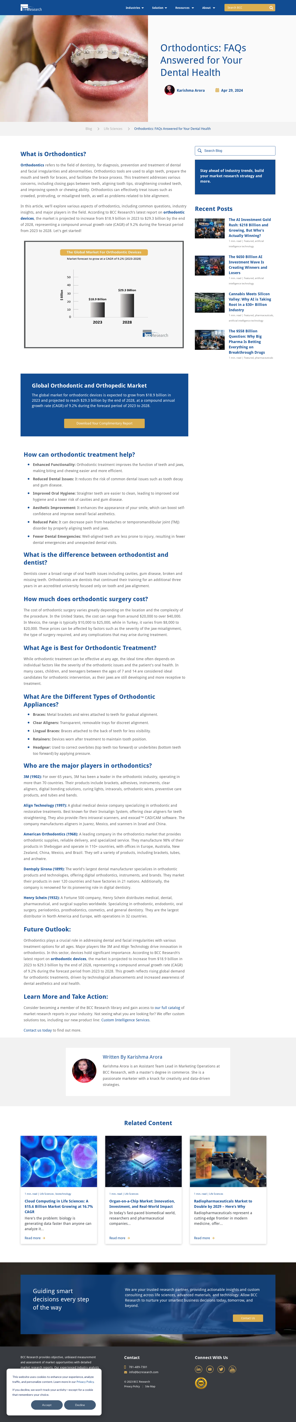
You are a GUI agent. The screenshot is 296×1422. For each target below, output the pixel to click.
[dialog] (54, 1392)
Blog (89, 129)
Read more (35, 1238)
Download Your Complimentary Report (104, 423)
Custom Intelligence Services (125, 1020)
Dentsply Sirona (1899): (44, 869)
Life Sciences (113, 129)
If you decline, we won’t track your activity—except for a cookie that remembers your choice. (52, 1392)
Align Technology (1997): (45, 805)
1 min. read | (32, 1193)
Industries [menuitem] (133, 7)
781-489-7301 (135, 1367)
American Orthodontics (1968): (51, 834)
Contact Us (248, 1318)
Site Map (150, 1386)
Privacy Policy (85, 1381)
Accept (47, 1405)
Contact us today (38, 1030)
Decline (80, 1405)
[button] (271, 7)
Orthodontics (32, 165)
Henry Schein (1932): (42, 898)
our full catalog (167, 1008)
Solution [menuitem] (157, 7)
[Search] (235, 151)
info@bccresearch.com (141, 1372)
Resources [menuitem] (182, 7)
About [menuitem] (207, 7)
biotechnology (63, 1193)
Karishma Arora (191, 90)
